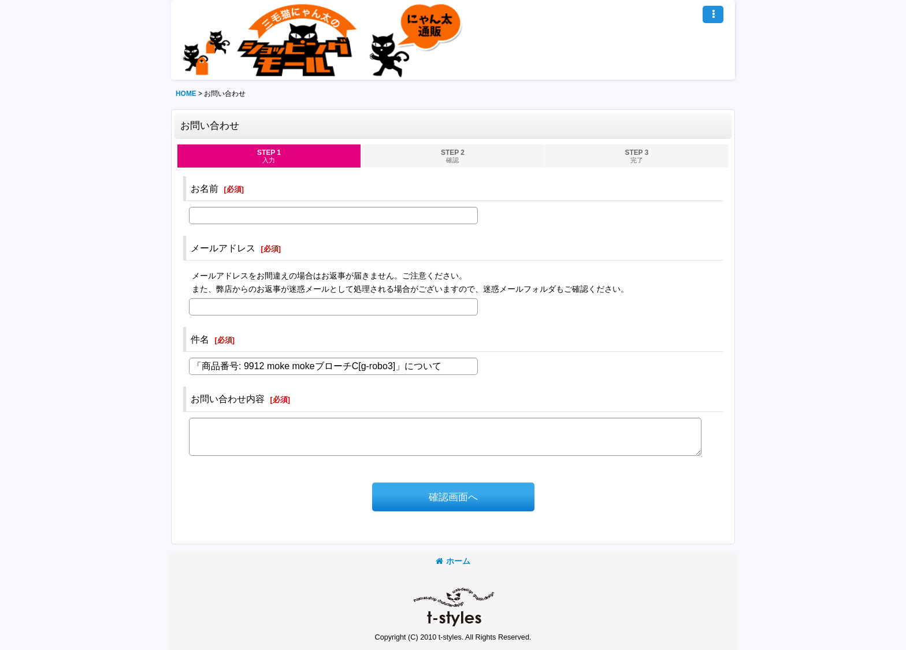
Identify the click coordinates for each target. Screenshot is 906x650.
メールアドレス (223, 248)
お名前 (204, 188)
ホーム (453, 561)
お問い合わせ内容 (228, 398)
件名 (200, 339)
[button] (713, 14)
